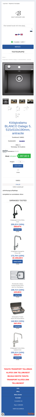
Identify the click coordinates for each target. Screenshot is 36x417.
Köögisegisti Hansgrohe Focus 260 (17, 252)
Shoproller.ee (31, 414)
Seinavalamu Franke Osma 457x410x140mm (17, 317)
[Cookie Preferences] (2, 414)
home (3, 57)
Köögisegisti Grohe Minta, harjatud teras (17, 349)
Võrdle (18, 172)
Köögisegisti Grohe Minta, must (17, 220)
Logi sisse (5, 3)
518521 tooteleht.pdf (18, 187)
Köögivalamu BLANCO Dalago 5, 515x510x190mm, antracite (16, 59)
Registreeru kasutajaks (14, 3)
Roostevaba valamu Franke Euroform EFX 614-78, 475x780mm (17, 285)
